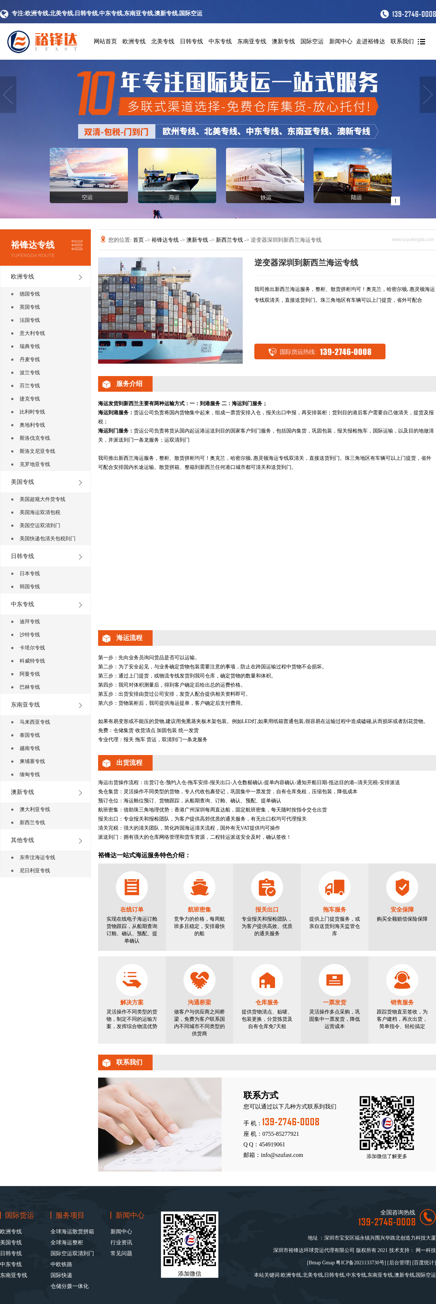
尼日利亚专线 (35, 870)
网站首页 (105, 41)
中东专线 (220, 41)
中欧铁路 (61, 1264)
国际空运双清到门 (72, 1253)
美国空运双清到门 (40, 525)
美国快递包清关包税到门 (48, 538)
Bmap (315, 1262)
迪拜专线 (30, 621)
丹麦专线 (30, 359)
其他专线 (22, 840)
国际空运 (312, 41)
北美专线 (162, 41)
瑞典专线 (30, 346)
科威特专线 (32, 661)
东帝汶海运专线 (37, 857)
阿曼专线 (30, 674)
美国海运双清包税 (40, 512)
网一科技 (426, 1250)
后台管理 (399, 1262)
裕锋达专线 (166, 240)
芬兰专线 (30, 385)
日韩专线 (191, 41)
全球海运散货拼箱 (72, 1231)
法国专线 (30, 320)
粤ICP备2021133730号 (360, 1262)
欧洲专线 (134, 41)
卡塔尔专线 (32, 648)
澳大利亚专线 (35, 809)
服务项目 (70, 1215)
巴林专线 (30, 687)
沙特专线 (30, 634)
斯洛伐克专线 (35, 438)
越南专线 (30, 748)
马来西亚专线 (35, 722)
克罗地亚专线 (35, 464)
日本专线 (30, 573)
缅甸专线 (30, 774)
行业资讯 (121, 1242)
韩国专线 (30, 586)
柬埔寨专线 (32, 761)
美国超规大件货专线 (42, 499)
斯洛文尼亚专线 (37, 451)
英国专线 (30, 307)
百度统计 (424, 1262)
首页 (139, 240)
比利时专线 (32, 412)
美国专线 (22, 482)
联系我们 (402, 41)
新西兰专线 (32, 822)
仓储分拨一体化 (70, 1286)
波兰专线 (30, 372)
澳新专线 (283, 41)
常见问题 (121, 1253)
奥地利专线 (32, 425)
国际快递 (61, 1275)
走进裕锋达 (370, 41)
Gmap (328, 1262)
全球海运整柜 (67, 1242)
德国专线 (30, 294)
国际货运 (19, 1215)
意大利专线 (32, 333)
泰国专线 (30, 735)
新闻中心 (340, 41)
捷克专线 (30, 399)
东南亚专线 (251, 41)
